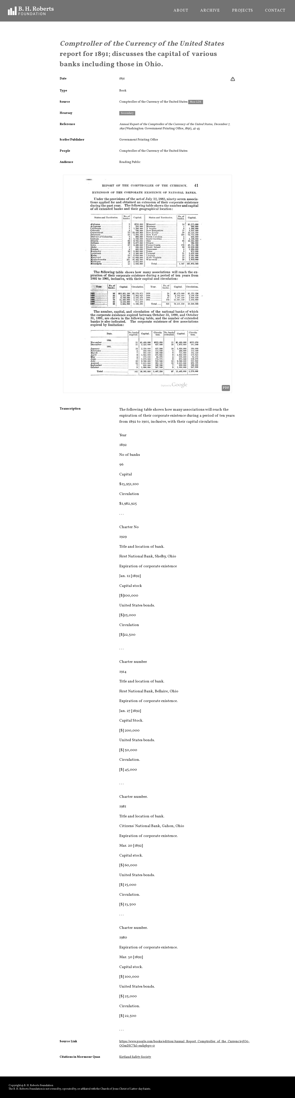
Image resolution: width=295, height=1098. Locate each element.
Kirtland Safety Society (135, 1057)
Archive (210, 10)
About (181, 10)
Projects (242, 10)
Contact (275, 10)
